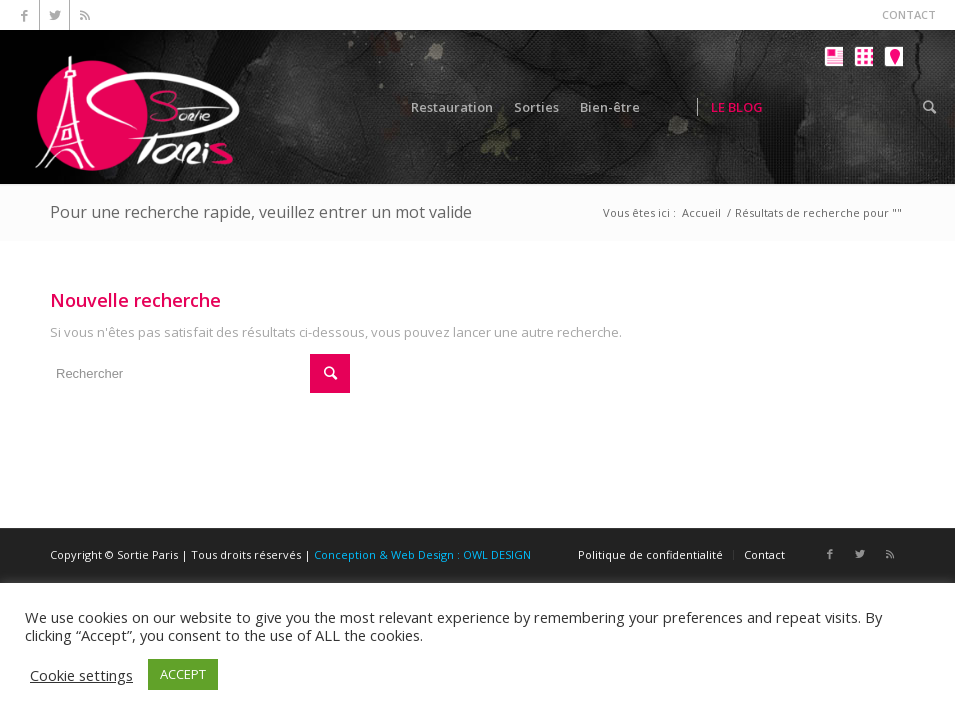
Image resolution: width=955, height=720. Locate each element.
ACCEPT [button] (183, 674)
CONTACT (909, 14)
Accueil (701, 212)
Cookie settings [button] (81, 675)
